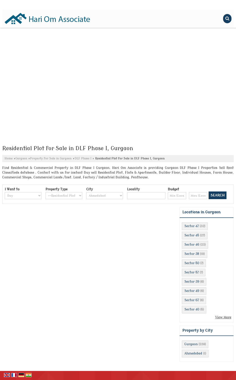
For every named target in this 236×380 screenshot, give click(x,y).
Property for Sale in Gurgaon (51, 158)
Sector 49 (191, 291)
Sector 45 (191, 235)
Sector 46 (191, 244)
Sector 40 (191, 309)
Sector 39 (191, 281)
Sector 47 (191, 226)
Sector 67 (191, 300)
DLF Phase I (83, 158)
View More (223, 317)
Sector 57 (191, 272)
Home (9, 158)
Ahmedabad (193, 353)
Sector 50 (191, 263)
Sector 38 (191, 254)
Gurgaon (21, 158)
